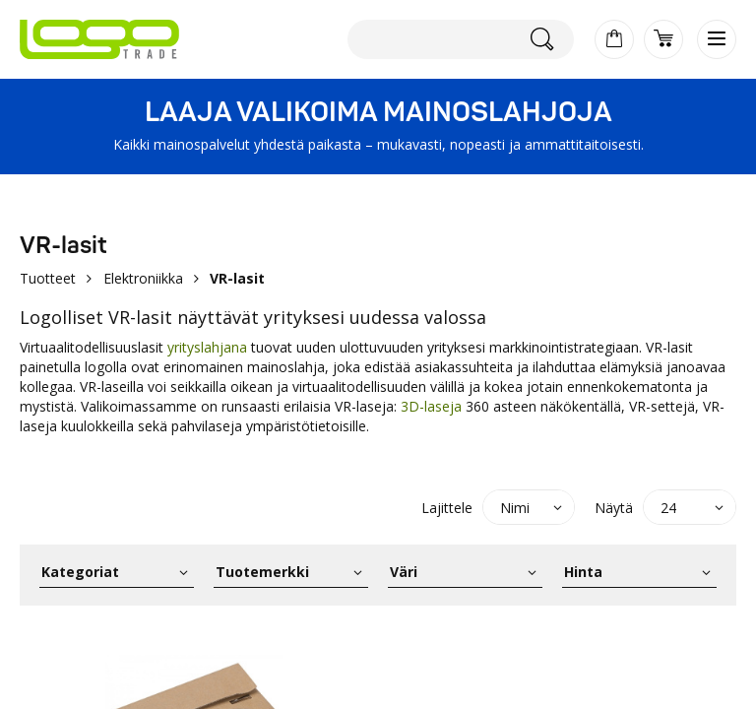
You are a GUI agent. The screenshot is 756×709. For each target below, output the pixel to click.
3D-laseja (431, 406)
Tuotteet (48, 278)
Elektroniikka (143, 278)
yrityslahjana (207, 347)
